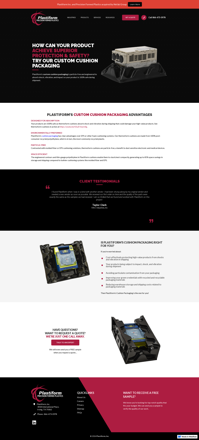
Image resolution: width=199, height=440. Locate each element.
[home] (45, 18)
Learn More (135, 4)
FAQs (79, 412)
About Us (81, 397)
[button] (71, 17)
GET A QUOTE (130, 17)
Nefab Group (120, 4)
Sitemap (80, 408)
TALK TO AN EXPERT (65, 342)
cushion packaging (50, 136)
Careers (80, 401)
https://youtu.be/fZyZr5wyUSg (73, 126)
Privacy (80, 405)
